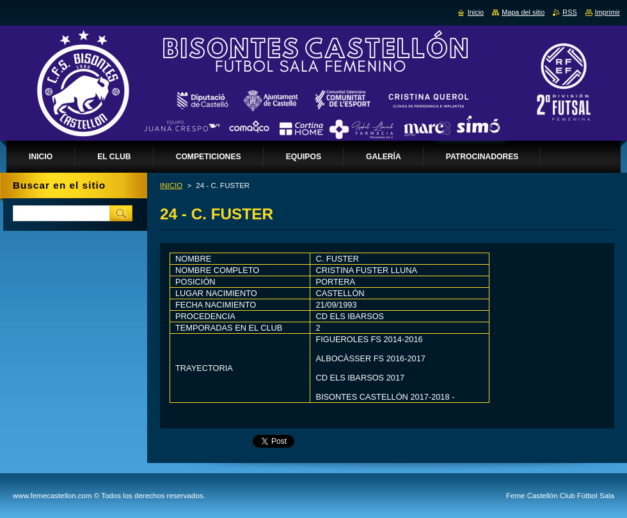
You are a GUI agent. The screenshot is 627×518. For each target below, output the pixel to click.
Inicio (476, 12)
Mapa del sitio (523, 12)
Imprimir (607, 12)
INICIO (171, 185)
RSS (569, 12)
